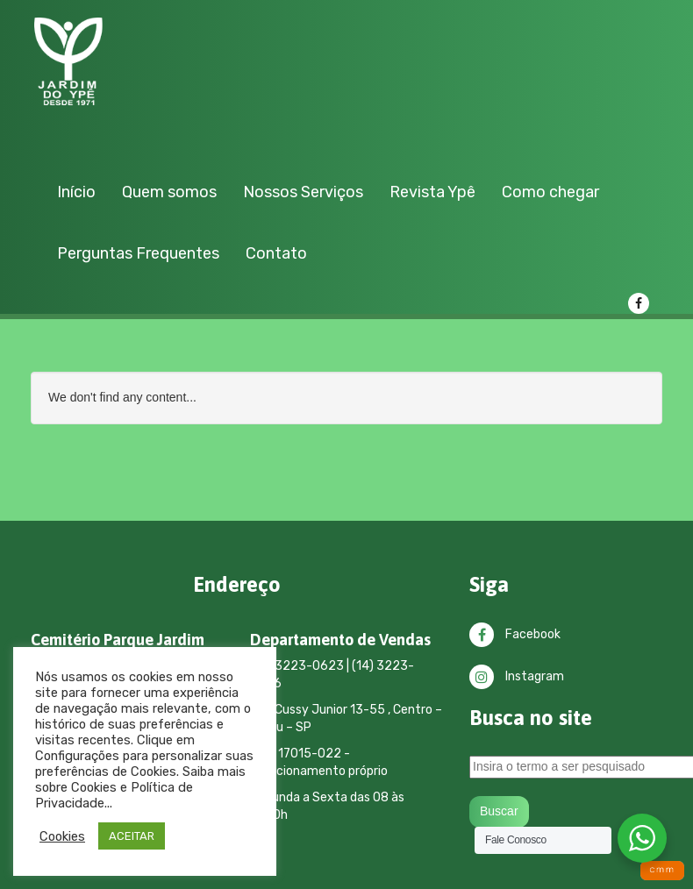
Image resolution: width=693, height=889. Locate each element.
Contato (276, 253)
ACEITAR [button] (131, 836)
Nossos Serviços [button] (303, 192)
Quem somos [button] (169, 192)
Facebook (515, 634)
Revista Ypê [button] (432, 192)
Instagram (516, 676)
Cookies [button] (62, 836)
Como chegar (550, 192)
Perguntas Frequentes (138, 253)
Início (76, 192)
